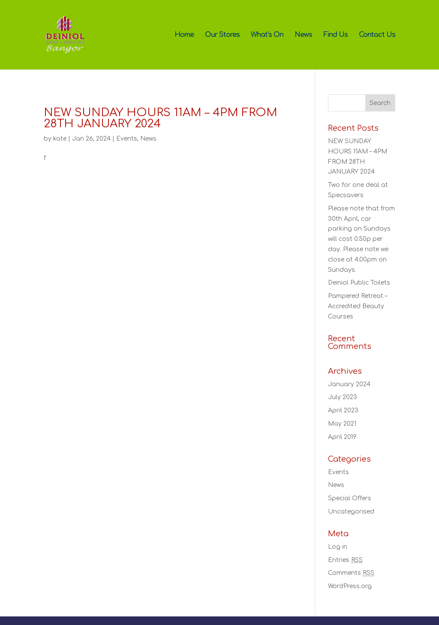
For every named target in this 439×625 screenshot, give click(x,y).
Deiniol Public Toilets (359, 282)
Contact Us (377, 35)
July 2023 (342, 397)
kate (59, 138)
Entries (345, 560)
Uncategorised (351, 511)
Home (184, 35)
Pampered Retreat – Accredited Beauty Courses (357, 306)
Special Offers (349, 498)
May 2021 (342, 424)
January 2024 (349, 384)
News (303, 35)
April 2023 (343, 410)
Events (126, 138)
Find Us (335, 35)
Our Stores (222, 35)
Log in (337, 547)
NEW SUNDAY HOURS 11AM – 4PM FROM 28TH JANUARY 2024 (160, 118)
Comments (351, 573)
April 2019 (342, 437)
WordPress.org (350, 586)
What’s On (267, 35)
